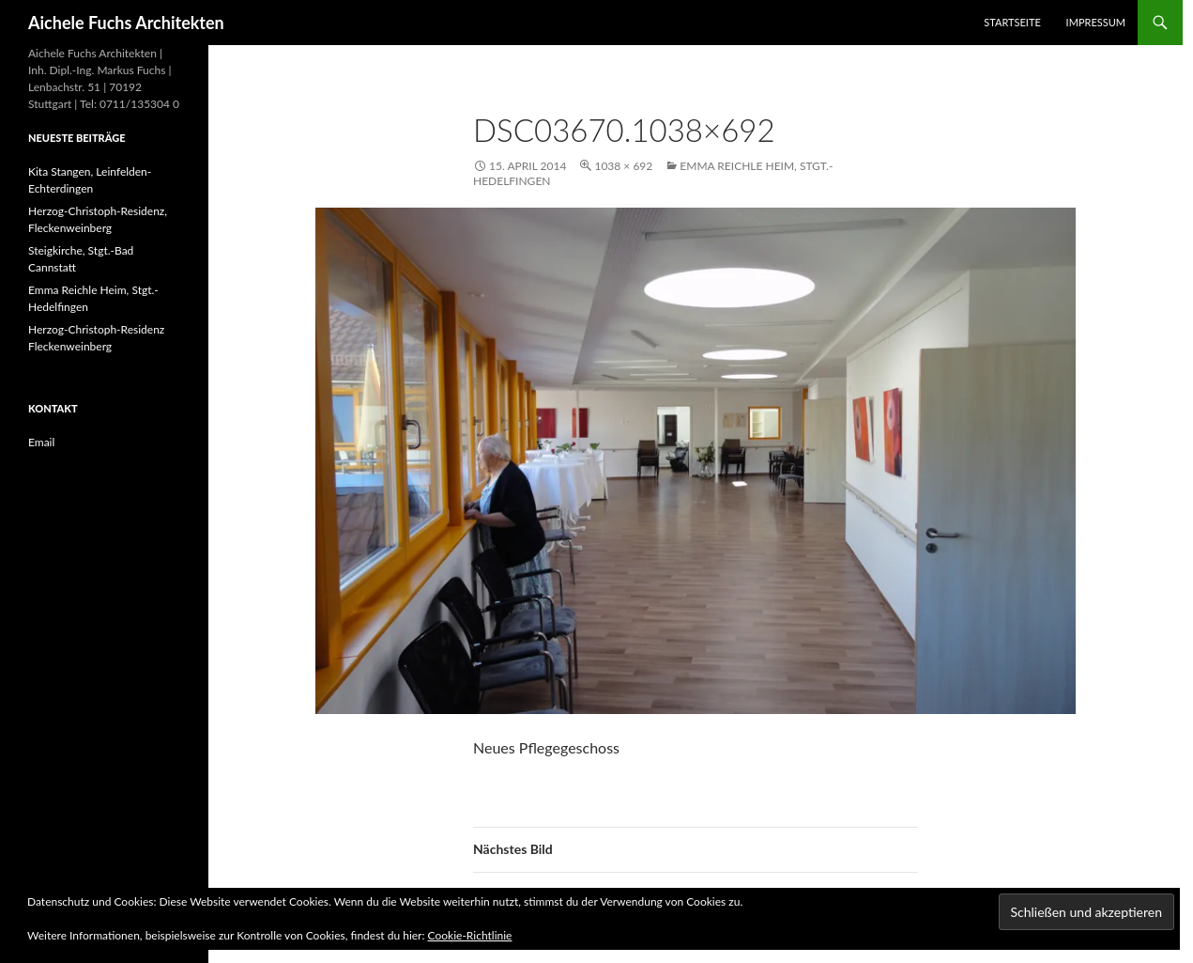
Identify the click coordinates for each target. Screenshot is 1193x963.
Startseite (1012, 22)
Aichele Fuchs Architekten (126, 22)
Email (41, 442)
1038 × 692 (623, 166)
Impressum (1095, 22)
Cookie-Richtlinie (470, 935)
